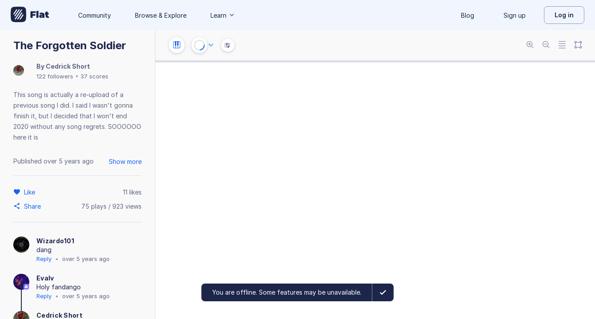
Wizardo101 (55, 241)
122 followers (54, 76)
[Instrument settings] (177, 45)
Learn (222, 15)
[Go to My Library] (30, 15)
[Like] (30, 192)
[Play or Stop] (199, 45)
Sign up (515, 15)
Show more (125, 161)
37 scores (94, 76)
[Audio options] (210, 45)
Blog (467, 15)
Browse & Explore (160, 15)
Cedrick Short (68, 66)
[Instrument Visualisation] (227, 45)
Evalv (45, 278)
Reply (44, 258)
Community (94, 15)
